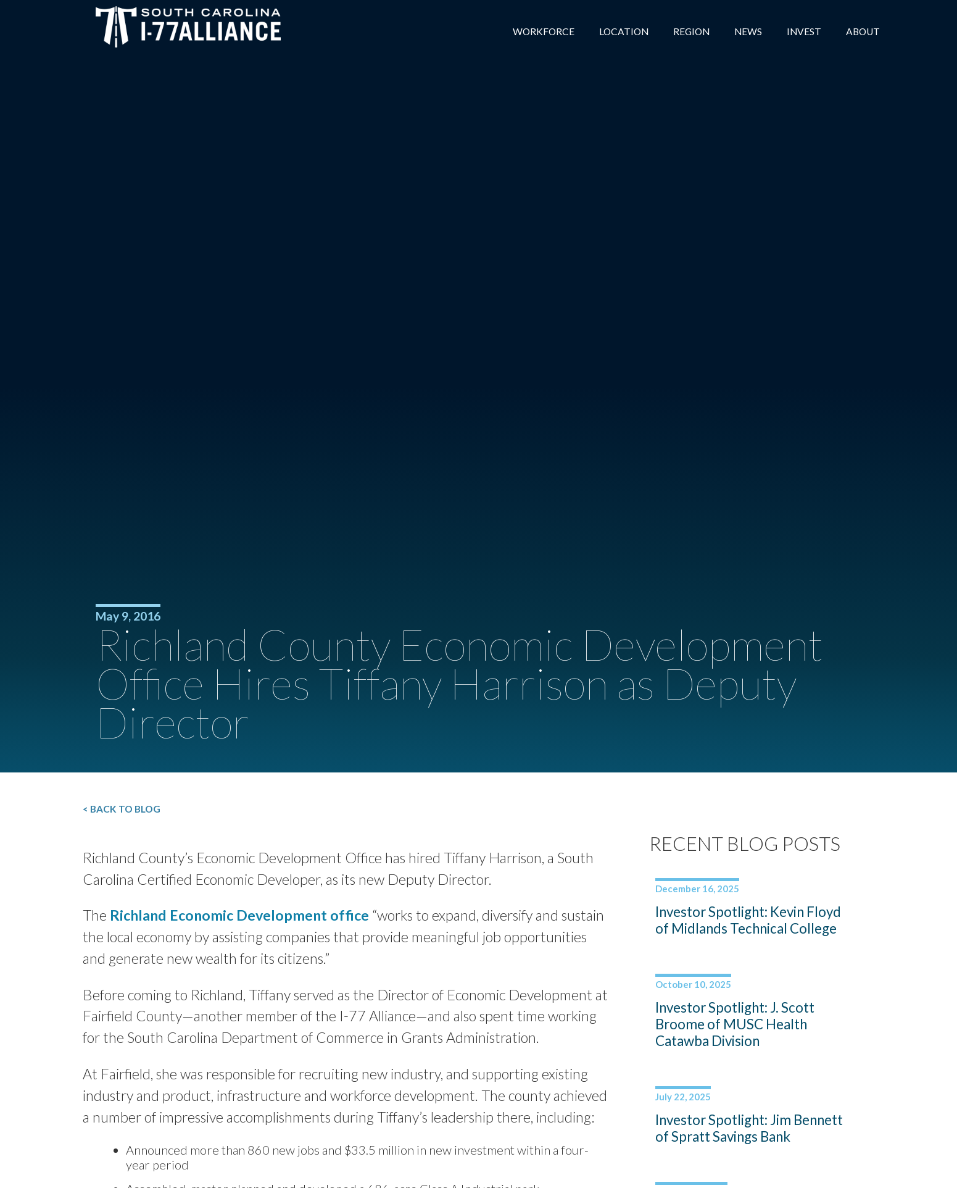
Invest (801, 31)
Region (687, 31)
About (862, 31)
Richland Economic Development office (255, 918)
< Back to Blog (136, 809)
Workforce (536, 31)
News (745, 31)
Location (618, 31)
